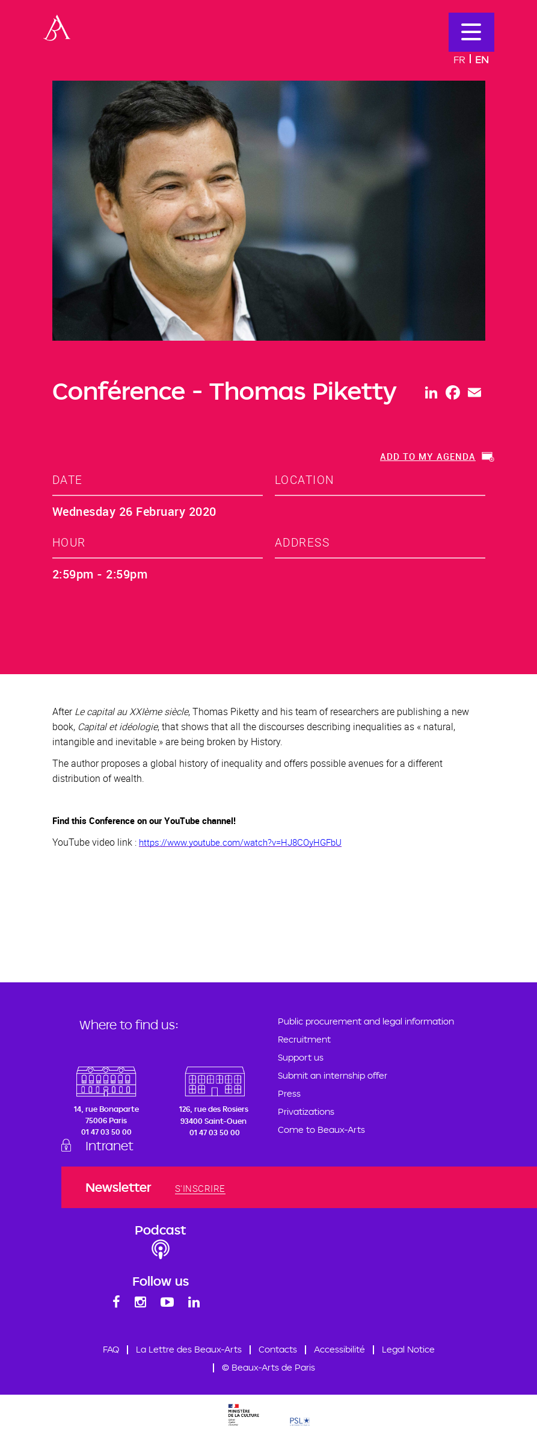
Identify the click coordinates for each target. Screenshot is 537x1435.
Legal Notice (408, 1349)
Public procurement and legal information (366, 1021)
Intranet (109, 1145)
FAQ (111, 1349)
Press (289, 1093)
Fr (459, 59)
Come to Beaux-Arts (321, 1129)
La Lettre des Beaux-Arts (189, 1349)
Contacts (278, 1349)
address (302, 542)
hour (69, 542)
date (67, 479)
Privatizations (306, 1111)
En (482, 59)
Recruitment (304, 1039)
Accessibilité (339, 1349)
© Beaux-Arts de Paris (268, 1367)
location (304, 479)
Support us (301, 1057)
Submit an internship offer (332, 1075)
